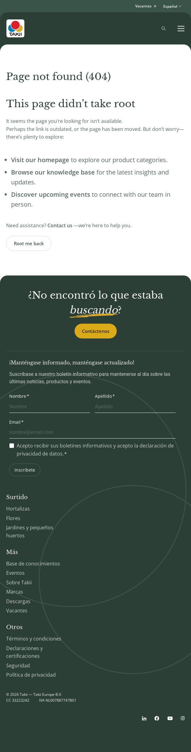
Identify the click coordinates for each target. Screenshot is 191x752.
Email (15, 422)
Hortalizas (18, 508)
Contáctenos (95, 331)
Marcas (14, 591)
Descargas (18, 601)
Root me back (29, 243)
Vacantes (16, 610)
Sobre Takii (19, 582)
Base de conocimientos (33, 563)
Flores (13, 518)
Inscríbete (24, 470)
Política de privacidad (31, 674)
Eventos (15, 572)
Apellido (103, 396)
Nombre (17, 396)
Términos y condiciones (33, 638)
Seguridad (18, 665)
